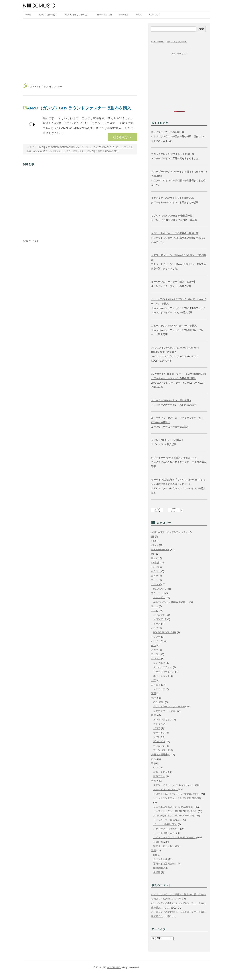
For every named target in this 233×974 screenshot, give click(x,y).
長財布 (90, 151)
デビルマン (159, 615)
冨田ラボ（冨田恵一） (165, 863)
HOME (28, 14)
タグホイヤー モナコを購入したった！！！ (174, 457)
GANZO (55, 147)
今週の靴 (158, 841)
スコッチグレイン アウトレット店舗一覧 (172, 154)
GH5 (112, 147)
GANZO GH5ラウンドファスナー (76, 147)
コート (154, 580)
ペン (153, 645)
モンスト (156, 654)
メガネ (154, 649)
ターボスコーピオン (164, 671)
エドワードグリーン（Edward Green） (174, 785)
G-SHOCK (158, 702)
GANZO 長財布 (101, 147)
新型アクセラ (160, 772)
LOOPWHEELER (160, 549)
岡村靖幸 (158, 868)
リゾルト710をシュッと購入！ (167, 440)
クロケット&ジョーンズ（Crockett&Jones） (176, 793)
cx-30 (156, 767)
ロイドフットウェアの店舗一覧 (167, 132)
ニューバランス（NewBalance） (170, 601)
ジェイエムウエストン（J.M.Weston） (173, 806)
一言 (153, 680)
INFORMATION (104, 14)
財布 (41, 147)
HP (152, 536)
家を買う (156, 684)
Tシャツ (155, 567)
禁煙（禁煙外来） (160, 754)
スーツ (154, 606)
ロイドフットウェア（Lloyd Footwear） (174, 837)
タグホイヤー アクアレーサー (169, 706)
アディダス (159, 597)
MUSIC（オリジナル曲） (77, 14)
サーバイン (159, 732)
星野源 (156, 872)
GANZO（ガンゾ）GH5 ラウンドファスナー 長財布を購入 (77, 108)
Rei (155, 854)
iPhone (154, 545)
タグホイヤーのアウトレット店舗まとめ (172, 198)
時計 (153, 697)
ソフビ (154, 610)
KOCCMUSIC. (114, 967)
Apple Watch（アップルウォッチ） (169, 532)
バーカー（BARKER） (165, 824)
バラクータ (157, 641)
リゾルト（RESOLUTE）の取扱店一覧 (171, 215)
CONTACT (154, 14)
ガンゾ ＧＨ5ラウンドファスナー (49, 151)
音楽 (153, 850)
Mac (153, 553)
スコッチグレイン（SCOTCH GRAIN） (174, 815)
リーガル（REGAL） (164, 833)
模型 (153, 715)
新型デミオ (159, 776)
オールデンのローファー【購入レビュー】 (173, 281)
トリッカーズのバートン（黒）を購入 (171, 400)
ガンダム (158, 724)
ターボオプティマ (162, 667)
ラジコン (156, 658)
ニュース (156, 623)
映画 (153, 693)
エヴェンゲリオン (162, 719)
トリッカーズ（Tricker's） (167, 820)
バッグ (154, 628)
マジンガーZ (160, 619)
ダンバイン (159, 741)
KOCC (139, 14)
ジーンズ (156, 584)
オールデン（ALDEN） (165, 789)
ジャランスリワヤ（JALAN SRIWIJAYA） (175, 811)
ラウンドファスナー (76, 151)
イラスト (156, 571)
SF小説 (155, 562)
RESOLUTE (159, 588)
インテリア (159, 689)
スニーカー (157, 593)
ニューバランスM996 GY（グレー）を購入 (174, 325)
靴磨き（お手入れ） (164, 846)
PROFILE (123, 14)
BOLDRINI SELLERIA (164, 632)
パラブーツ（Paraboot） (166, 828)
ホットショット (161, 676)
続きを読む (122, 137)
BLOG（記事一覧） (48, 14)
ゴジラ (156, 728)
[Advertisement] (80, 50)
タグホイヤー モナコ (164, 711)
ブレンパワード (161, 750)
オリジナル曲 (160, 859)
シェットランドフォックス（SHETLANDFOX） (178, 798)
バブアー (156, 636)
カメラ (154, 575)
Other (154, 558)
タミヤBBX (159, 663)
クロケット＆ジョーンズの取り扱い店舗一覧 (174, 233)
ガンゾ (119, 147)
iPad (153, 540)
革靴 (153, 780)
